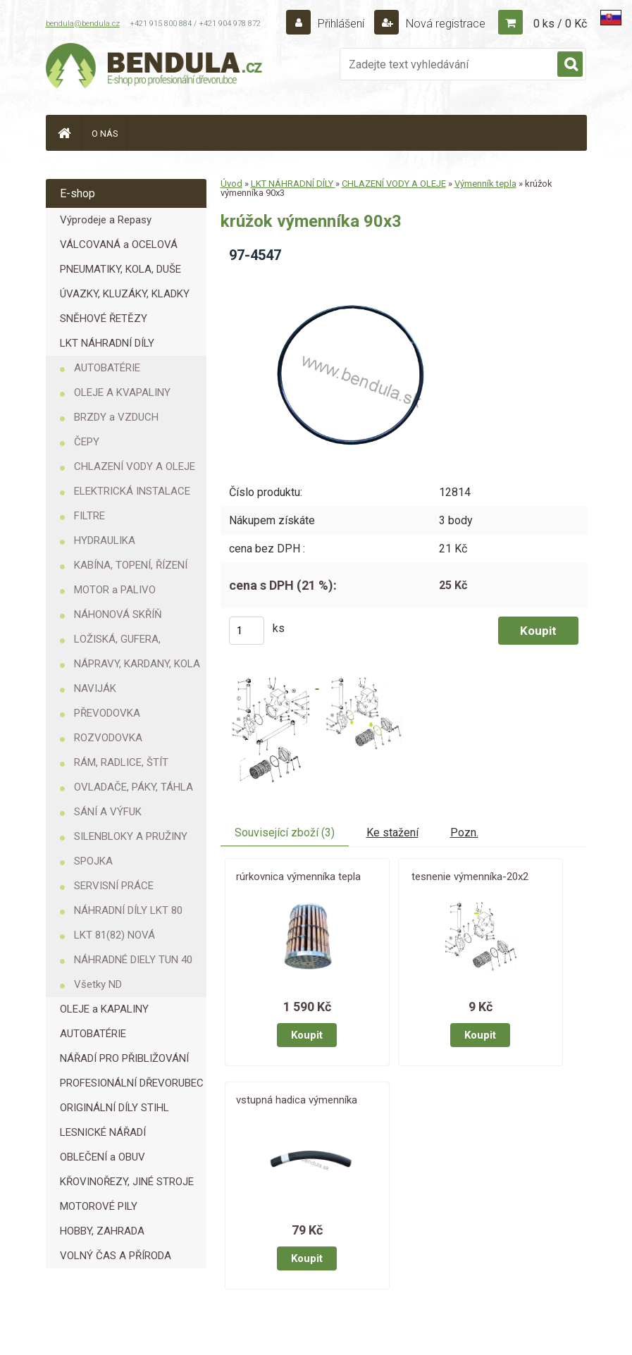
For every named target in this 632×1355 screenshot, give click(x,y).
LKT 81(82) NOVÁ (114, 935)
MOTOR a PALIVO (115, 589)
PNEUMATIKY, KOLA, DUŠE (120, 269)
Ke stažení (392, 832)
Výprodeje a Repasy (105, 220)
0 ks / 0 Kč (560, 23)
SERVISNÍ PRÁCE (114, 885)
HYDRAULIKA (104, 540)
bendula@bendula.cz (83, 23)
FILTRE (89, 515)
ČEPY (86, 441)
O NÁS (105, 133)
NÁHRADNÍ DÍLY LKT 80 (128, 910)
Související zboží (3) (285, 832)
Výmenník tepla (485, 183)
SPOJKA (93, 861)
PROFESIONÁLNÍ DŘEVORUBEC (132, 1083)
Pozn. (464, 832)
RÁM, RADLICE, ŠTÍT (121, 762)
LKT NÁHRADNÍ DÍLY (107, 343)
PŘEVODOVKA (107, 713)
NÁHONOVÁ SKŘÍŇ (118, 614)
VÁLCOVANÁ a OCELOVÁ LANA (119, 247)
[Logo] (155, 67)
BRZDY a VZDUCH (116, 417)
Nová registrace (444, 23)
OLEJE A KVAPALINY (122, 392)
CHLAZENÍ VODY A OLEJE (134, 466)
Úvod (231, 183)
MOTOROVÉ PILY (98, 1206)
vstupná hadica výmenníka (296, 1100)
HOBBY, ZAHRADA (102, 1231)
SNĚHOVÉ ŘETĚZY (103, 318)
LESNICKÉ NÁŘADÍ (103, 1132)
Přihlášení (341, 23)
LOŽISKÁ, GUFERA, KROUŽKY (117, 642)
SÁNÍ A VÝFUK (108, 811)
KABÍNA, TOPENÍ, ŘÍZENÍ (130, 565)
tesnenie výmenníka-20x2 (469, 876)
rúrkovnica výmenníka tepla (298, 876)
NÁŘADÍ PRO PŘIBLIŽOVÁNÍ (124, 1058)
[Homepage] (64, 133)
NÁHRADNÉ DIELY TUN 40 (133, 959)
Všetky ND (98, 984)
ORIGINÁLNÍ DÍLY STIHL (114, 1107)
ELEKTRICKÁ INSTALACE (132, 491)
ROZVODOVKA (108, 737)
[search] (570, 64)
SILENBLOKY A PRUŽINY (130, 836)
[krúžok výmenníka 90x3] (356, 279)
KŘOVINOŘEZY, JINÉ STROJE (127, 1181)
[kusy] (246, 631)
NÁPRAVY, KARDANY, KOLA (137, 663)
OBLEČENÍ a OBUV (102, 1157)
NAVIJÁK (95, 688)
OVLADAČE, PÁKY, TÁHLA (133, 787)
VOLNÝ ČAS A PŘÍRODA (115, 1255)
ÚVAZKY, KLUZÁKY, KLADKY (125, 293)
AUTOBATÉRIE (107, 367)
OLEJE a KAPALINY (104, 1009)
